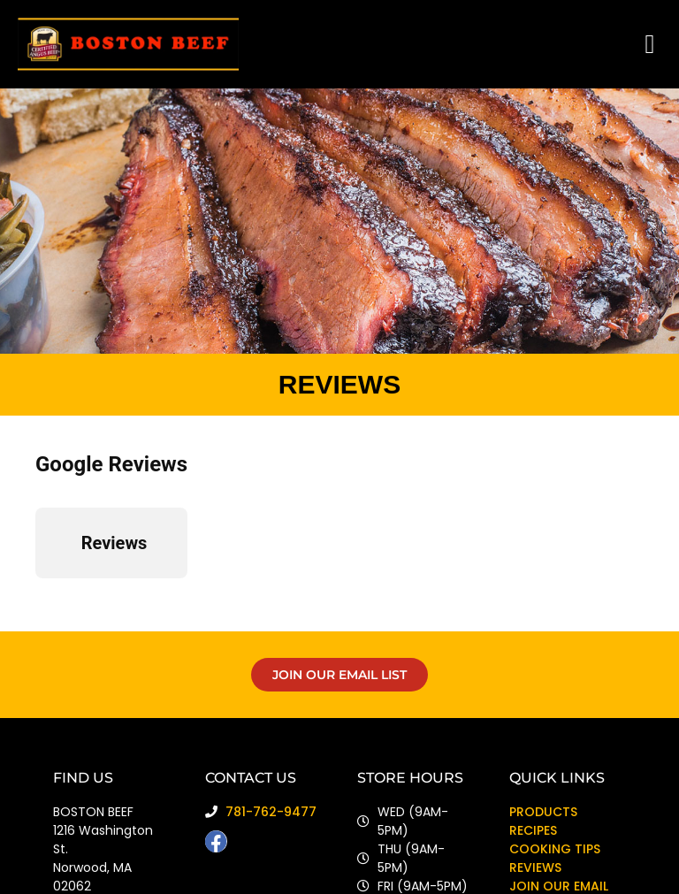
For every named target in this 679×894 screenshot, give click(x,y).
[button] (649, 45)
